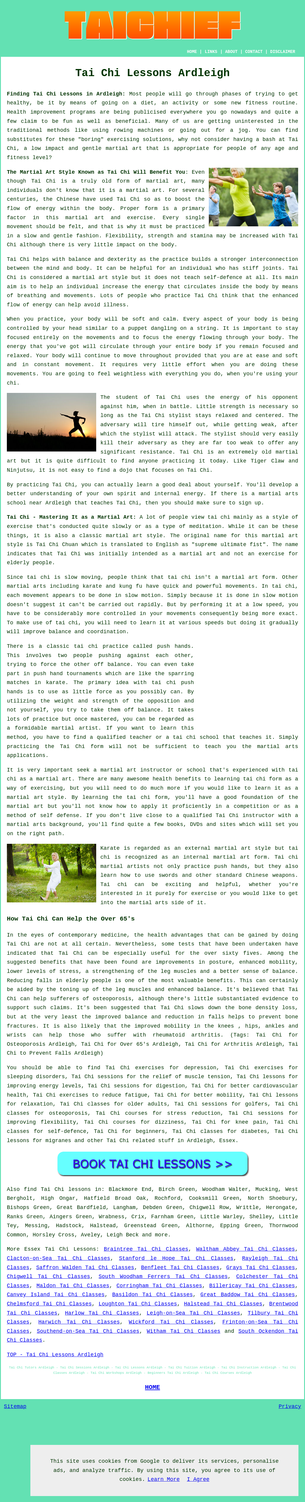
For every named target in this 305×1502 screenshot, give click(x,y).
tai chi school (196, 737)
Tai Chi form (81, 747)
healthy (18, 103)
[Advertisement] (248, 683)
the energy (179, 338)
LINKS (211, 51)
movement (19, 227)
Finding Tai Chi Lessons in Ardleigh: (66, 94)
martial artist (75, 728)
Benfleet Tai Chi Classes (180, 1268)
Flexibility (123, 236)
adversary (114, 425)
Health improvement (36, 112)
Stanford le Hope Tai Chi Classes (176, 1258)
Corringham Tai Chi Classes (159, 1286)
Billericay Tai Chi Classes (252, 1286)
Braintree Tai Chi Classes (146, 1249)
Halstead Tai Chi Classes (223, 1304)
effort (196, 365)
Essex (227, 1141)
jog (243, 130)
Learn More (163, 1479)
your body (85, 319)
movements (239, 586)
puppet (137, 328)
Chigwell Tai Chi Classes (48, 1277)
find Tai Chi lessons (57, 1189)
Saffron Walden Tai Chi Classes (85, 1268)
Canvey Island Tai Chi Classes (56, 1295)
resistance (156, 452)
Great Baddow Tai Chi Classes (247, 1295)
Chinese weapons (270, 875)
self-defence (223, 277)
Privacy (289, 1407)
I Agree (198, 1479)
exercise (139, 218)
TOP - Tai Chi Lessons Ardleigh (55, 1355)
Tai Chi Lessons (70, 1249)
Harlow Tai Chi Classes (102, 1313)
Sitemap (15, 1407)
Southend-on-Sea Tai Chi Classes (88, 1331)
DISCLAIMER (282, 51)
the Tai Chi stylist (159, 415)
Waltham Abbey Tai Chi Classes (245, 1249)
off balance (112, 664)
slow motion (143, 595)
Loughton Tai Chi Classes (138, 1304)
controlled (120, 614)
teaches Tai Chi (115, 503)
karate (55, 683)
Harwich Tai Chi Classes (79, 1322)
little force (92, 692)
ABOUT (231, 51)
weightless (130, 374)
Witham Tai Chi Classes (183, 1331)
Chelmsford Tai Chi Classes (49, 1304)
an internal (190, 857)
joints (271, 268)
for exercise (197, 893)
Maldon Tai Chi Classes (73, 1286)
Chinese (68, 199)
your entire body (185, 346)
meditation (205, 526)
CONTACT (254, 51)
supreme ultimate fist (229, 545)
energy (154, 287)
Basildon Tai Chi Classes (152, 1295)
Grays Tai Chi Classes (260, 1268)
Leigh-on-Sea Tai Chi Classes (193, 1313)
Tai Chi (43, 181)
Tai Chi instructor (245, 816)
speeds (214, 623)
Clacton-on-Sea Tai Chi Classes (58, 1258)
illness (114, 305)
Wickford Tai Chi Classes (171, 1322)
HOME (192, 51)
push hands (174, 646)
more (161, 1235)
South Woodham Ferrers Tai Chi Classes (163, 1277)
